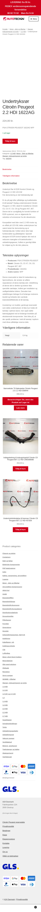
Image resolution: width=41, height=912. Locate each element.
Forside (5, 29)
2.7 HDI (5, 716)
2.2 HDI (23, 31)
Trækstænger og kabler (11, 749)
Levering (6, 847)
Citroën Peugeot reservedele (14, 822)
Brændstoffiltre (8, 598)
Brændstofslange (9, 601)
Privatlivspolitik (8, 826)
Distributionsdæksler (10, 613)
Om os (5, 852)
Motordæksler (8, 661)
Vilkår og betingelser (10, 856)
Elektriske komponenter (11, 564)
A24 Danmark (9, 899)
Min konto (7, 908)
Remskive (6, 672)
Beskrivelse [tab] (7, 169)
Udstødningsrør (8, 735)
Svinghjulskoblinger (10, 724)
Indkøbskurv (32, 907)
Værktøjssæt (7, 757)
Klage (5, 835)
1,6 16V (5, 690)
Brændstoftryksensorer (11, 605)
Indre (4, 572)
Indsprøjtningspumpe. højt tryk (14, 635)
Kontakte (6, 843)
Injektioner (6, 638)
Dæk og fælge (8, 561)
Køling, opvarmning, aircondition (14, 576)
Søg (20, 908)
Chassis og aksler (9, 553)
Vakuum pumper (8, 738)
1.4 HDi (5, 701)
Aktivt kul (6, 590)
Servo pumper (8, 675)
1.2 (4, 698)
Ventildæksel (7, 742)
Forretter (6, 624)
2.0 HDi (5, 709)
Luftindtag (6, 653)
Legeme (5, 579)
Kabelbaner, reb (8, 642)
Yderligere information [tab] (11, 176)
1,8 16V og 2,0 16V (9, 694)
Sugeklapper (7, 720)
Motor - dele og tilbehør (17, 29)
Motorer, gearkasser (10, 746)
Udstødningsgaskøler (10, 731)
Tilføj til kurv (10, 141)
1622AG (8, 158)
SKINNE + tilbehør (9, 679)
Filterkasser (7, 620)
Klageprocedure (9, 839)
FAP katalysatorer (9, 568)
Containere (6, 557)
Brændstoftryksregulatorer (12, 609)
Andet (5, 594)
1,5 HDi (5, 687)
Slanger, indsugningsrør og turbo (15, 156)
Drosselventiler (8, 616)
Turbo (5, 727)
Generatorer (7, 627)
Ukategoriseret (8, 753)
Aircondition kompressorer (12, 587)
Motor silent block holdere (12, 657)
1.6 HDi (5, 705)
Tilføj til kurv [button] (20, 469)
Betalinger (6, 831)
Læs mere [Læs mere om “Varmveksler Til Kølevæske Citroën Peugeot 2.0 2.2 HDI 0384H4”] (20, 408)
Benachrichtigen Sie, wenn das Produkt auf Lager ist (20, 401)
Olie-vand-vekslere (9, 664)
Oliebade (6, 668)
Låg (4, 649)
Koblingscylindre (9, 646)
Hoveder (6, 631)
